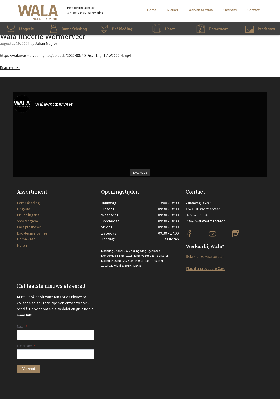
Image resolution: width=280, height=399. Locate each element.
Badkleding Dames (32, 233)
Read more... (10, 67)
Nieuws (172, 10)
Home (151, 10)
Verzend (28, 369)
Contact (253, 10)
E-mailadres (26, 346)
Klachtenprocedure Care (205, 268)
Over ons (230, 10)
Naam (22, 326)
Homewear (26, 239)
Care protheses (29, 227)
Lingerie (23, 209)
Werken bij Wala (201, 10)
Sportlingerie (27, 221)
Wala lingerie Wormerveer (42, 36)
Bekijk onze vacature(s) (204, 256)
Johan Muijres (46, 43)
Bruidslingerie (28, 215)
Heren (22, 245)
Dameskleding (28, 202)
